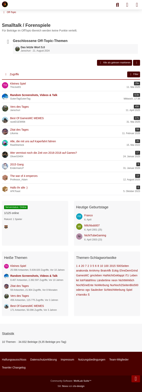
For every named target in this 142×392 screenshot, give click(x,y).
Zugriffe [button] (14, 74)
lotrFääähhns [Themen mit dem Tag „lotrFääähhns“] (88, 280)
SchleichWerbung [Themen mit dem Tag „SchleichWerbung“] (114, 289)
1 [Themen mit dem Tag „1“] (77, 265)
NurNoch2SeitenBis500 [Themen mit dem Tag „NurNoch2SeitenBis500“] (124, 285)
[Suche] (117, 5)
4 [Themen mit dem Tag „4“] (79, 265)
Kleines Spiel (18, 265)
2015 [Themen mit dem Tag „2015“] (112, 265)
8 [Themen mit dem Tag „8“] (98, 265)
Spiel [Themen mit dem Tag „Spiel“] (129, 289)
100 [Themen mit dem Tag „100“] (106, 265)
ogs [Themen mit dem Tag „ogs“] (87, 289)
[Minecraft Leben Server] (5, 4)
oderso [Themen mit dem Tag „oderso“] (80, 289)
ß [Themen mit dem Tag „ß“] (89, 294)
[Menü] (137, 5)
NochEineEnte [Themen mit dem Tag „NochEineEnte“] (85, 285)
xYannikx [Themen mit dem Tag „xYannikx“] (81, 294)
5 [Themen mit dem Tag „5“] (93, 265)
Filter (133, 74)
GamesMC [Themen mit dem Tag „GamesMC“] (82, 275)
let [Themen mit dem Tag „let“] (77, 280)
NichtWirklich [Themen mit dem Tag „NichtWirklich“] (126, 280)
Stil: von (70, 386)
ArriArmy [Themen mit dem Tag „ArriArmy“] (94, 270)
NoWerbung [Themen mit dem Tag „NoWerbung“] (101, 285)
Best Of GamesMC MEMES (27, 305)
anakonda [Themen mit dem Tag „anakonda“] (82, 270)
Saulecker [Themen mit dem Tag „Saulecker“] (97, 289)
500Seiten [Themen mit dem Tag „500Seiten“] (123, 265)
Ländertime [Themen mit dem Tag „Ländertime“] (103, 280)
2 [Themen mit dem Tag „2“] (88, 265)
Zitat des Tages (19, 285)
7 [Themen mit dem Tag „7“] (86, 265)
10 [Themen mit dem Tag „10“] (101, 265)
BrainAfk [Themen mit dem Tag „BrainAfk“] (106, 270)
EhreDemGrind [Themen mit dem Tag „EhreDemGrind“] (129, 270)
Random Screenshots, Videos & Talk (33, 275)
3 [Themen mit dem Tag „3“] (91, 265)
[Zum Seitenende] (135, 378)
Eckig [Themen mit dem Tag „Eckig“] (115, 270)
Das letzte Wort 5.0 (33, 47)
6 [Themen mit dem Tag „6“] (96, 265)
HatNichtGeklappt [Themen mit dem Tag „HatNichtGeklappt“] (113, 275)
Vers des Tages (19, 295)
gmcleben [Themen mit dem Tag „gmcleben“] (96, 275)
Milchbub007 (92, 225)
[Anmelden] (127, 5)
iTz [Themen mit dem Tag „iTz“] (127, 275)
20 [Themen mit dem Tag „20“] (82, 265)
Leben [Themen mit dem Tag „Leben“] (134, 275)
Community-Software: (70, 381)
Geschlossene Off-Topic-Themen (40, 41)
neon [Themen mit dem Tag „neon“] (114, 280)
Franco (88, 215)
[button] (136, 63)
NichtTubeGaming (95, 235)
